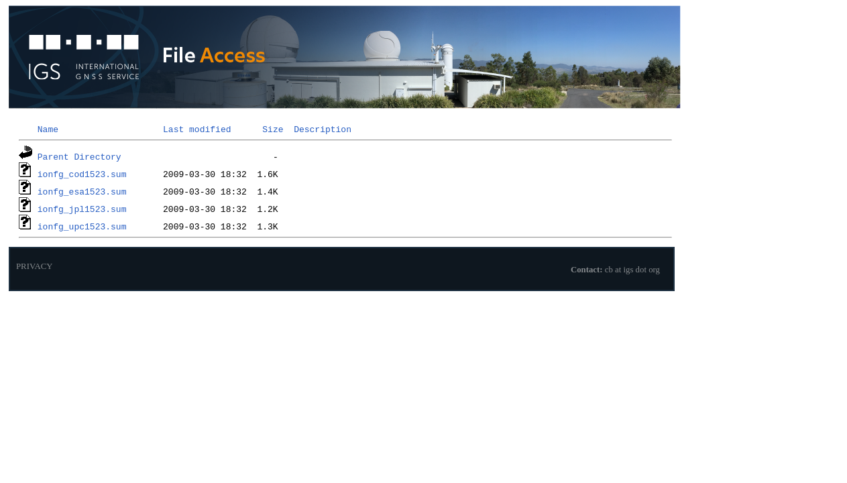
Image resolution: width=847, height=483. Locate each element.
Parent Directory (79, 156)
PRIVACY (34, 266)
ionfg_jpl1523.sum (82, 209)
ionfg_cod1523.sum (82, 174)
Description (322, 129)
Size (272, 129)
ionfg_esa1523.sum (82, 191)
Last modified (197, 129)
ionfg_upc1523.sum (82, 226)
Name (48, 129)
